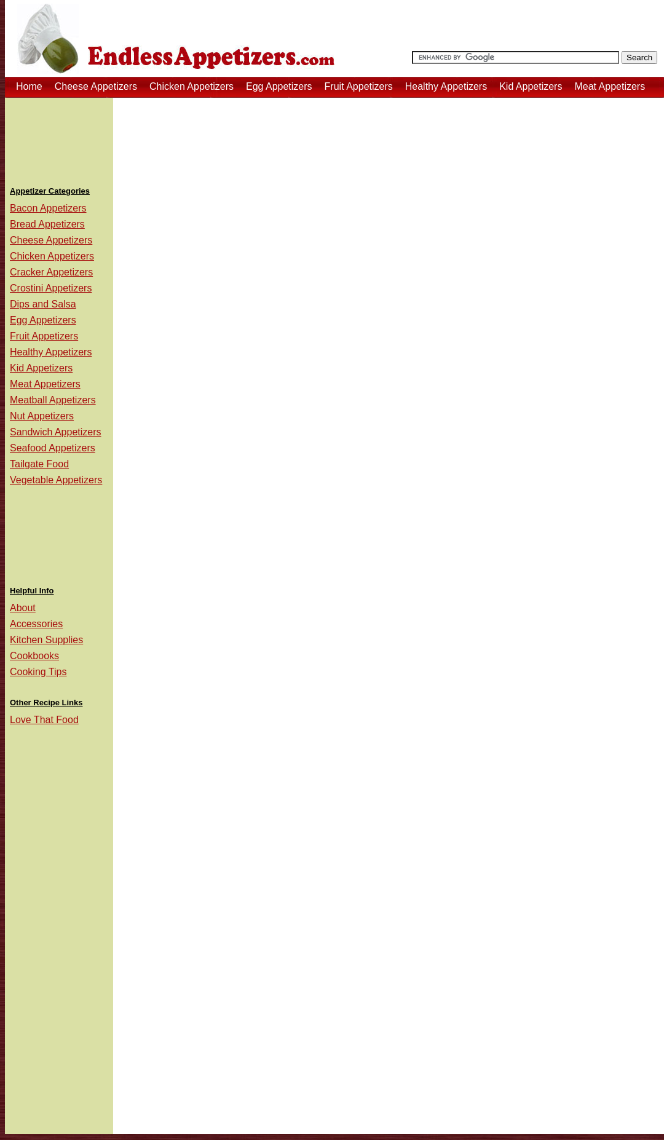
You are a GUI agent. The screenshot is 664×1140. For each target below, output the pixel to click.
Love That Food (44, 719)
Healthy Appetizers (446, 86)
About (23, 608)
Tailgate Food (39, 464)
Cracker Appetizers (51, 272)
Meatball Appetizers (53, 400)
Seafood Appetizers (52, 448)
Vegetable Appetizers (56, 480)
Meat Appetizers (609, 86)
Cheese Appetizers (96, 86)
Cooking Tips (38, 672)
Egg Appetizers (279, 86)
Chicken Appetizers (191, 86)
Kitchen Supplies (46, 640)
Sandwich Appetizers (55, 432)
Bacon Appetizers (48, 208)
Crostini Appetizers (51, 288)
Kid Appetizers (530, 86)
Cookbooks (34, 656)
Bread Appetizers (47, 224)
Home (29, 86)
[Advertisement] (59, 137)
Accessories (36, 624)
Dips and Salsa (43, 304)
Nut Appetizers (42, 416)
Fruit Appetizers (359, 86)
